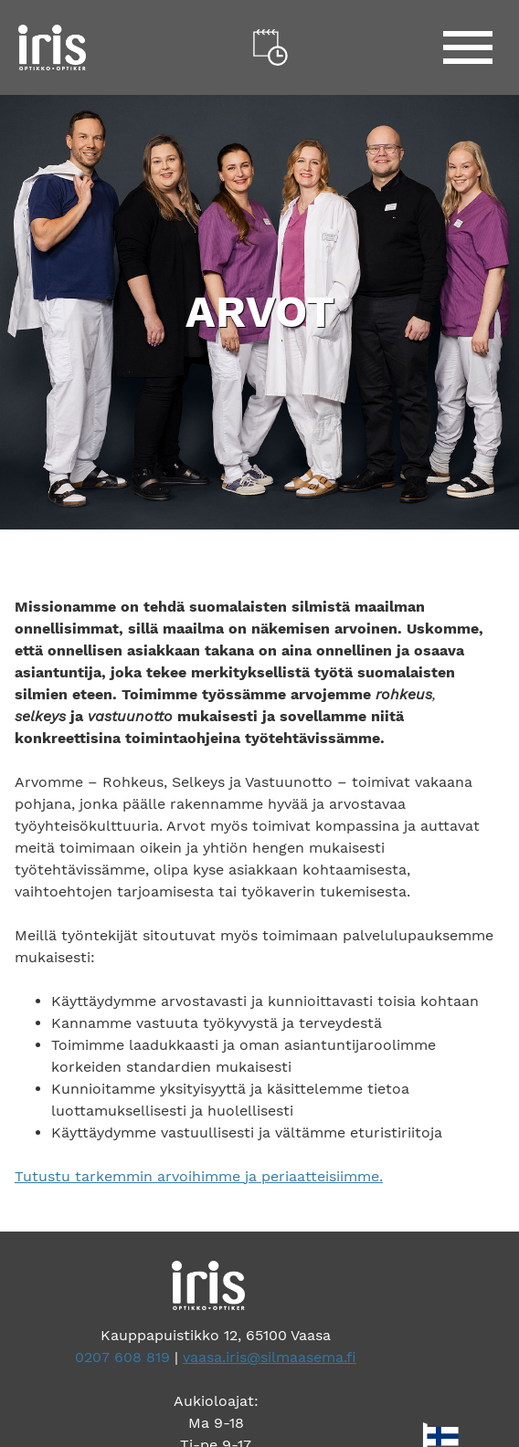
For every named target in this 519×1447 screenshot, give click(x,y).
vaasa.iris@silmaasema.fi (269, 1357)
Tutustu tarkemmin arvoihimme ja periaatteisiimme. (199, 1176)
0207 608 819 (122, 1357)
